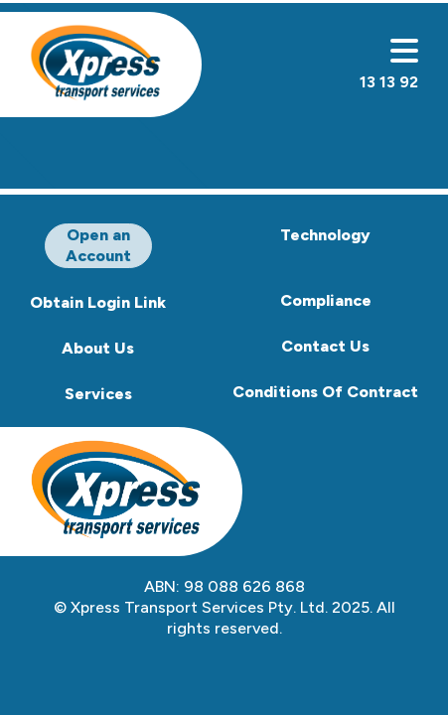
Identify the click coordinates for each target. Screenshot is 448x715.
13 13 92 (389, 81)
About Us (98, 348)
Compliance (326, 300)
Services (98, 393)
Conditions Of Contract (325, 391)
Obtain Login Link (98, 302)
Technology (325, 234)
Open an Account (98, 245)
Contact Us (325, 346)
